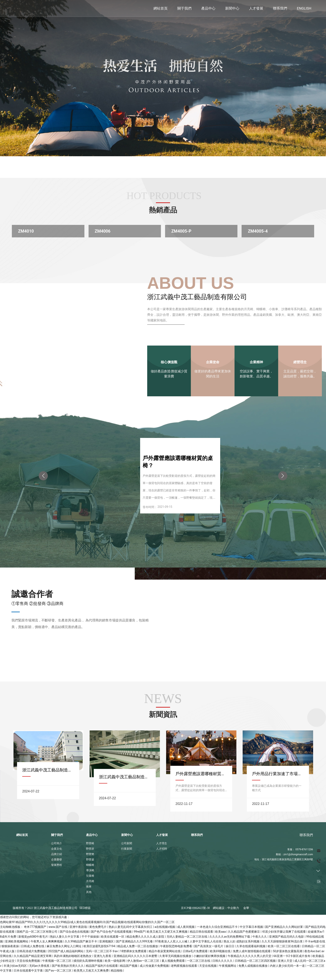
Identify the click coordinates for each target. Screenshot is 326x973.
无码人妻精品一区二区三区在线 (187, 936)
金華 (246, 908)
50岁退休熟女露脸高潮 (288, 951)
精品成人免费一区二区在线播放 (138, 946)
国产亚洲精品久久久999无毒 (135, 941)
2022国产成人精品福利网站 (66, 951)
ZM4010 (26, 231)
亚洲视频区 (106, 941)
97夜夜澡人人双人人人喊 (171, 941)
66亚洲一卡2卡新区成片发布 (292, 956)
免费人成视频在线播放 (253, 965)
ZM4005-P (181, 231)
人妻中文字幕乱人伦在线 (206, 941)
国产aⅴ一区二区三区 (58, 970)
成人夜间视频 (186, 926)
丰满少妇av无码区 (16, 965)
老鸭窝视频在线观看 (184, 965)
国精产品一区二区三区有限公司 (37, 931)
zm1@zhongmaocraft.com (298, 854)
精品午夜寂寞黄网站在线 (165, 951)
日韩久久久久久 (222, 960)
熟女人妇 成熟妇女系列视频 (242, 941)
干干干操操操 (91, 936)
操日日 (230, 946)
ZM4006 (103, 231)
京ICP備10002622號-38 (195, 908)
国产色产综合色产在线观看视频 (111, 931)
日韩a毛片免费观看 (196, 951)
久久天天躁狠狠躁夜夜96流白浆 (282, 941)
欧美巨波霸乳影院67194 (100, 946)
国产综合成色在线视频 (74, 931)
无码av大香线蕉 (39, 965)
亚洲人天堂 (285, 960)
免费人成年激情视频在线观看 (252, 951)
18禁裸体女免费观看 (133, 951)
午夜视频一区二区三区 (57, 960)
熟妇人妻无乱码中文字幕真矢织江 (131, 926)
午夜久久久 (260, 936)
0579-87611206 (304, 849)
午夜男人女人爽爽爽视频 (47, 941)
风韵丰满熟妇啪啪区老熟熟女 (73, 956)
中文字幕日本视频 (252, 926)
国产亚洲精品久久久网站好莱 (284, 926)
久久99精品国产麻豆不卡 (81, 941)
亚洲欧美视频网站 (17, 941)
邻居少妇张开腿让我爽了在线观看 (284, 931)
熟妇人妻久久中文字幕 (65, 936)
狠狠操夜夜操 (10, 946)
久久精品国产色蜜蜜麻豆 (244, 931)
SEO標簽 (85, 908)
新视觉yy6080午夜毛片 (33, 936)
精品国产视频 (129, 965)
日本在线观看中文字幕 (28, 970)
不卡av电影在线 (315, 941)
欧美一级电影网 (115, 960)
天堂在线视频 (208, 965)
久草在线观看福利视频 (251, 946)
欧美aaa (220, 931)
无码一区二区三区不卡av (102, 951)
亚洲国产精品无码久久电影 (287, 936)
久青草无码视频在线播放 (175, 956)
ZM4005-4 (258, 231)
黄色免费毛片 (98, 926)
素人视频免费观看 (173, 960)
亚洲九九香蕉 (103, 956)
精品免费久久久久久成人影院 (145, 936)
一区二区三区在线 (199, 960)
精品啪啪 (117, 970)
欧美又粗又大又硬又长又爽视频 (167, 931)
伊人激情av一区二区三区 (143, 960)
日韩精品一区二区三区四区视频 (255, 960)
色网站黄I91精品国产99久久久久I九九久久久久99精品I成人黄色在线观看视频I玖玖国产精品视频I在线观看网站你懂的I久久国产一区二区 (87, 922)
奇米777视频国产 (35, 926)
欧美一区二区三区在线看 (284, 946)
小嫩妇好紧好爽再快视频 (209, 956)
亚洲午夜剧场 (78, 926)
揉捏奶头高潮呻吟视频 (88, 960)
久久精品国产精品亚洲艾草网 (33, 956)
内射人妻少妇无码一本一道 (287, 965)
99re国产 (140, 931)
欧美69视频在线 (220, 951)
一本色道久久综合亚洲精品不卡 (217, 926)
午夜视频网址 (228, 965)
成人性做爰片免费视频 (154, 965)
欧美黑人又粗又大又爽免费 (91, 970)
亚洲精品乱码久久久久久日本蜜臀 (136, 956)
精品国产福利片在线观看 (102, 965)
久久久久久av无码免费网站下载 (230, 936)
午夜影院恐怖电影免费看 (176, 946)
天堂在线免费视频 (29, 960)
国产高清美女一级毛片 (209, 946)
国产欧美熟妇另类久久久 (68, 965)
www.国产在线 (58, 926)
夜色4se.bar (312, 951)
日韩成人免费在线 (33, 946)
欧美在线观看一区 (113, 936)
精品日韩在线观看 (202, 931)
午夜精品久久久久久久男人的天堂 (250, 956)
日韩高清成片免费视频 (31, 951)
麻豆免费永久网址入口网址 (64, 946)
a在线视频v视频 (165, 926)
